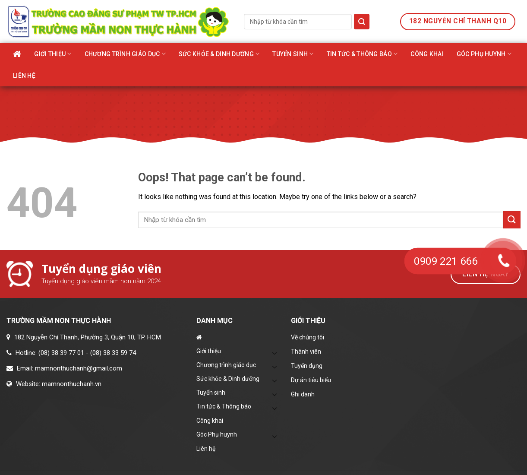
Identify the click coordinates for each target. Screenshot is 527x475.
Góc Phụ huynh (484, 54)
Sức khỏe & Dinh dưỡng (219, 54)
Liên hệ (24, 75)
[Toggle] (274, 353)
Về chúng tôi (307, 337)
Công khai (427, 54)
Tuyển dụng (306, 365)
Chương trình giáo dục (125, 54)
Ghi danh (303, 394)
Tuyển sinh (292, 54)
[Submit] (361, 21)
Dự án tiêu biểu (311, 380)
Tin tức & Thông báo (362, 54)
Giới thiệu (52, 54)
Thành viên (306, 351)
